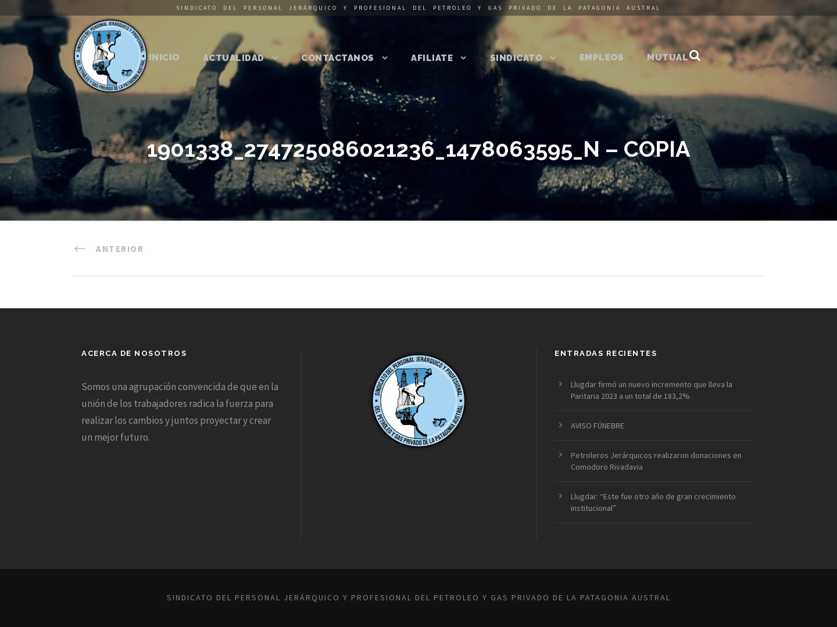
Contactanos (337, 58)
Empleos (602, 57)
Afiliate (432, 58)
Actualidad (233, 58)
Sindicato (516, 58)
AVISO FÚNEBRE (597, 425)
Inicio (164, 57)
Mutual (667, 57)
